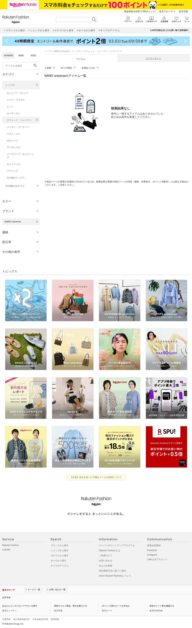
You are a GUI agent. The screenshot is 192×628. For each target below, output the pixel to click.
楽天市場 (183, 11)
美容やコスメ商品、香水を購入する (70, 606)
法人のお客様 (105, 565)
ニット (10, 106)
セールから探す (58, 560)
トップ (47, 51)
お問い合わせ (105, 560)
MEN (21, 55)
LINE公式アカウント (157, 559)
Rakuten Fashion (10, 545)
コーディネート (153, 58)
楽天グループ (166, 11)
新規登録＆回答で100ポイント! (139, 11)
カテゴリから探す (60, 555)
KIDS (33, 55)
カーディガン (13, 113)
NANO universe (61, 51)
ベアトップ (12, 171)
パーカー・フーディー (18, 127)
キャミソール (13, 164)
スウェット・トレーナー (19, 120)
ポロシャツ (12, 140)
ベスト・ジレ (13, 134)
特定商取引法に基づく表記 (112, 570)
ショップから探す (60, 550)
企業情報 (6, 619)
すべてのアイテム (60, 565)
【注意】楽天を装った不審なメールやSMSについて (96, 477)
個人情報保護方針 (21, 619)
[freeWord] (21, 65)
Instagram (152, 554)
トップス (10, 85)
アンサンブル (13, 147)
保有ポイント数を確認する (161, 606)
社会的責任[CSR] (40, 619)
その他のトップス (16, 177)
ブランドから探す (60, 545)
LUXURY (6, 549)
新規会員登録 (154, 545)
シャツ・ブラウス (16, 100)
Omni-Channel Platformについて (115, 576)
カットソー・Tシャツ (17, 93)
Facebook (152, 550)
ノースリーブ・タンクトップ (20, 156)
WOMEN (8, 55)
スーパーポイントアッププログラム (117, 545)
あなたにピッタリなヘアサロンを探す (19, 606)
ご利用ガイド (105, 555)
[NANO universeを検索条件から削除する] (37, 222)
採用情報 (55, 619)
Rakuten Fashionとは (109, 550)
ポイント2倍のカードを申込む (116, 606)
